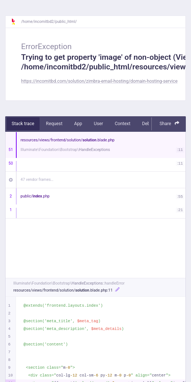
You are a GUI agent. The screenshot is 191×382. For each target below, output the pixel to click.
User (98, 123)
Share (170, 123)
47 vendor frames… (37, 179)
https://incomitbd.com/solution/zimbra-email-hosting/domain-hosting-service (99, 81)
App (78, 123)
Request (54, 123)
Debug (148, 123)
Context (122, 123)
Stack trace (23, 123)
